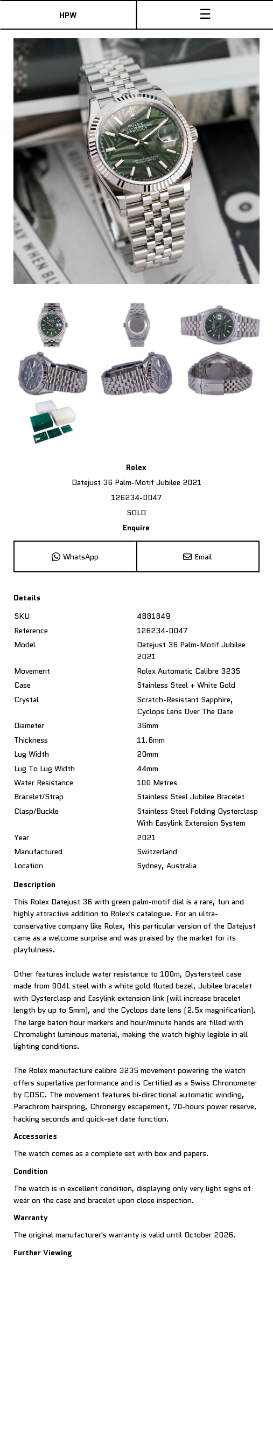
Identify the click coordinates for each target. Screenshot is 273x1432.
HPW (67, 15)
